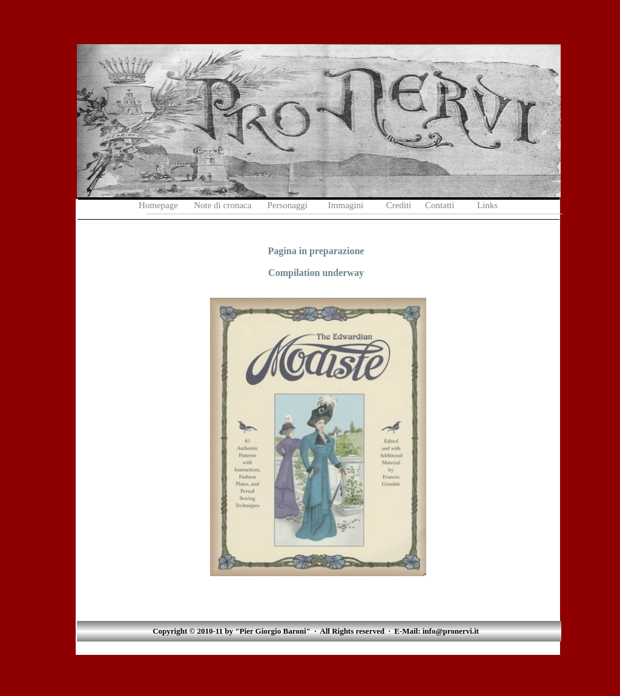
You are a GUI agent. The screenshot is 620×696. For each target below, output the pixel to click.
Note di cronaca (222, 205)
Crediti (399, 205)
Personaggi (288, 205)
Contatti (439, 205)
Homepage (158, 205)
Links (487, 205)
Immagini (345, 205)
